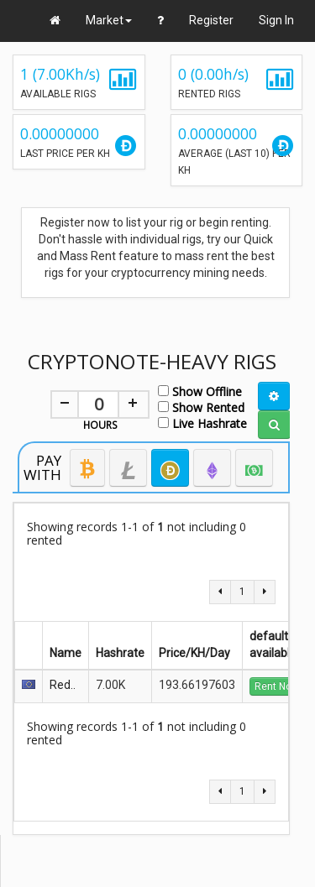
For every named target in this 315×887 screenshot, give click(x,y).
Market (109, 20)
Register (211, 20)
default (272, 636)
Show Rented (201, 406)
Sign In (276, 20)
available (273, 653)
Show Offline (200, 390)
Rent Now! (278, 686)
